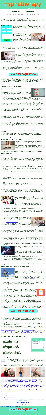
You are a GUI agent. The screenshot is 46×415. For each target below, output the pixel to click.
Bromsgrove (15, 78)
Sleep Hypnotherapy (6, 380)
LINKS (32, 8)
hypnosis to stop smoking (16, 297)
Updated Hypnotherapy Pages (16, 406)
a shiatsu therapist (20, 333)
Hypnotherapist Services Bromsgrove (13, 336)
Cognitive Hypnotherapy (14, 387)
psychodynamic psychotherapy (8, 330)
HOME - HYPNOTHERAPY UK (23, 402)
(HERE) (28, 275)
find (5, 317)
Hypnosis (6, 379)
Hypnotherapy (11, 381)
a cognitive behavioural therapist (15, 327)
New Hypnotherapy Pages (7, 406)
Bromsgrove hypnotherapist (13, 289)
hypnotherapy (27, 323)
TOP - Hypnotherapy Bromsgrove (8, 397)
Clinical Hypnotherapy (26, 379)
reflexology (9, 332)
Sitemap (2, 406)
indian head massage (25, 332)
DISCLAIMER (43, 8)
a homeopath (40, 331)
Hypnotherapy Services (34, 380)
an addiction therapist (29, 330)
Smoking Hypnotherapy (25, 387)
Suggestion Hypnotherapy (38, 382)
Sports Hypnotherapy (25, 385)
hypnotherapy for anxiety (12, 222)
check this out (32, 284)
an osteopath (25, 331)
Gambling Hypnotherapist (26, 382)
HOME (29, 8)
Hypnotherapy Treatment (14, 379)
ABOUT (35, 8)
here (32, 277)
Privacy (44, 406)
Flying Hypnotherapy (13, 385)
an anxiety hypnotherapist (37, 327)
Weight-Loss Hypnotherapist (38, 379)
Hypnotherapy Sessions (32, 386)
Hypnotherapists (19, 381)
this (25, 276)
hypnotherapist (12, 61)
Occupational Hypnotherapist (17, 386)
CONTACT (38, 8)
